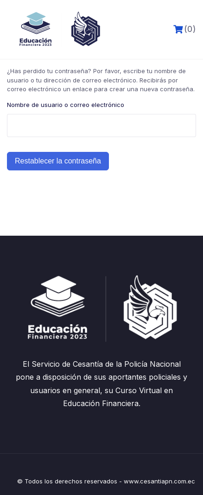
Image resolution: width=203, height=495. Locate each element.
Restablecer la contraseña (58, 161)
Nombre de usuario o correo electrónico (65, 104)
